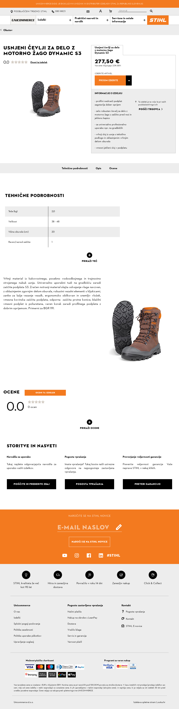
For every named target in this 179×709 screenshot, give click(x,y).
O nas (17, 612)
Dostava (72, 624)
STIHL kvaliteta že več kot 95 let (26, 585)
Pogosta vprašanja (135, 612)
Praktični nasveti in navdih (91, 20)
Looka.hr (160, 702)
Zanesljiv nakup (121, 583)
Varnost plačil (75, 642)
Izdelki (54, 20)
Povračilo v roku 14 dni (89, 583)
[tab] (107, 50)
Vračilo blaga (74, 630)
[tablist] (136, 11)
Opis (98, 168)
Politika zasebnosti (23, 630)
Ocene (113, 168)
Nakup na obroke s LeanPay (82, 618)
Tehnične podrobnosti (75, 168)
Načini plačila (74, 612)
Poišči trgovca (149, 109)
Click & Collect (153, 583)
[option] (45, 98)
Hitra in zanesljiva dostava (58, 585)
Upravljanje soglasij (24, 642)
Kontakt (130, 619)
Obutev (7, 30)
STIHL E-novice (134, 626)
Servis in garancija (77, 636)
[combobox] (113, 80)
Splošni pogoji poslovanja (27, 624)
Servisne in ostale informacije (128, 20)
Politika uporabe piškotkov (27, 636)
